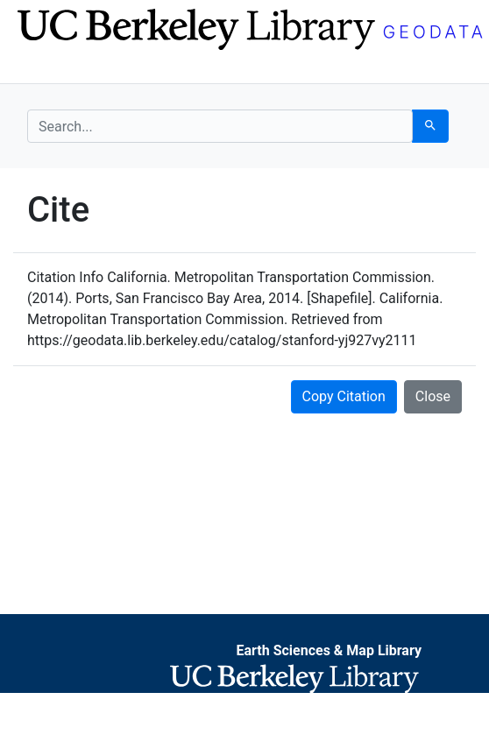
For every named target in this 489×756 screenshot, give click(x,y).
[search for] (220, 126)
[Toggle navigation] (38, 68)
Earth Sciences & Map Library (329, 650)
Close (432, 396)
